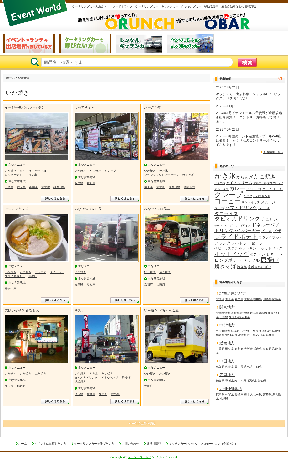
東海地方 (265, 331)
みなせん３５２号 (88, 209)
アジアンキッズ (16, 209)
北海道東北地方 (232, 293)
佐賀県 (229, 394)
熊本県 (248, 394)
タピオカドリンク (86, 377)
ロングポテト (13, 174)
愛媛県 (252, 380)
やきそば (40, 170)
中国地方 (227, 361)
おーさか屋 (152, 107)
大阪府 (160, 284)
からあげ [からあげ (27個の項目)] (244, 177)
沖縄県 (223, 398)
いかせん (10, 373)
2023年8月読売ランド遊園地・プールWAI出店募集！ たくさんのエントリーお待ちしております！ (249, 140)
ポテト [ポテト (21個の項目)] (255, 254)
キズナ (80, 310)
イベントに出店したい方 (50, 443)
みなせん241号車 (157, 209)
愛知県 (91, 183)
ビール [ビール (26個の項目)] (266, 231)
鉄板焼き (80, 381)
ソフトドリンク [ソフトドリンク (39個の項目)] (241, 207)
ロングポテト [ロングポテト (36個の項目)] (228, 260)
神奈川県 (59, 187)
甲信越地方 (223, 331)
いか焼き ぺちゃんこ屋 (161, 310)
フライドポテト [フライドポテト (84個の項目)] (236, 236)
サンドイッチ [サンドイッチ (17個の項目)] (250, 202)
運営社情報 (154, 443)
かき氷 (163, 170)
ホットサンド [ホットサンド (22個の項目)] (249, 248)
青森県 (229, 299)
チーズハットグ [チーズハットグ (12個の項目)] (223, 225)
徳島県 (220, 380)
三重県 (220, 349)
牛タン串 (31, 174)
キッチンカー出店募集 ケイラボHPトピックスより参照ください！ (248, 96)
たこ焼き (95, 170)
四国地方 (227, 375)
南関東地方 (266, 313)
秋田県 (257, 299)
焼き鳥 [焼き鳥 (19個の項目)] (242, 267)
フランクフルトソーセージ (161, 174)
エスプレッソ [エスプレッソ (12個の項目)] (275, 183)
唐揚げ (32, 276)
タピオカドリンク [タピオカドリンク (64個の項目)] (237, 218)
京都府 (148, 284)
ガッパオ (40, 272)
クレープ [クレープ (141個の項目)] (228, 194)
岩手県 (239, 299)
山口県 (257, 367)
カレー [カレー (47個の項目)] (237, 188)
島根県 (229, 367)
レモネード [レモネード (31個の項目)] (272, 254)
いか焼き (10, 170)
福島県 (276, 299)
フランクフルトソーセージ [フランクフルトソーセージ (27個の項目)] (238, 243)
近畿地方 (227, 343)
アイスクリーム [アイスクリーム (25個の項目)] (239, 183)
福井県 (270, 335)
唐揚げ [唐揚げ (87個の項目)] (270, 260)
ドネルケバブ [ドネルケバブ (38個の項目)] (265, 224)
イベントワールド (139, 457)
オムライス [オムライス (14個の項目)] (221, 189)
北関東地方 (223, 313)
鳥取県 (220, 367)
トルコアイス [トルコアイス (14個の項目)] (242, 225)
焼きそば (188, 174)
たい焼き (107, 373)
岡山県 (239, 367)
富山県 (251, 335)
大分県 (257, 394)
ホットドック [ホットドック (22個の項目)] (272, 248)
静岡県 (220, 335)
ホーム (10, 78)
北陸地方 (240, 335)
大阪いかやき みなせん (22, 310)
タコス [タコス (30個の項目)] (264, 207)
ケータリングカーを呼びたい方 (94, 443)
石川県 (260, 335)
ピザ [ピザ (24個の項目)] (277, 231)
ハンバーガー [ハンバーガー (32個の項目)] (247, 230)
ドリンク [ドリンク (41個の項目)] (224, 230)
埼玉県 (21, 187)
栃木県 (21, 386)
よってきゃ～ (85, 107)
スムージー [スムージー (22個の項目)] (270, 202)
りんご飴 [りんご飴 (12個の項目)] (219, 183)
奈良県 (267, 349)
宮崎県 (267, 394)
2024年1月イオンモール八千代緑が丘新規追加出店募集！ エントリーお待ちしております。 (249, 117)
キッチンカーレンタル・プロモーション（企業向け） (203, 443)
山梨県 (33, 187)
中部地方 (227, 325)
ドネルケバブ (109, 377)
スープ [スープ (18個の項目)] (219, 208)
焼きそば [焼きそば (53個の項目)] (225, 266)
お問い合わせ (130, 443)
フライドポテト (15, 276)
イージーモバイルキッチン (25, 107)
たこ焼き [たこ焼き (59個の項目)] (265, 176)
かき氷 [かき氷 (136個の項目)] (225, 176)
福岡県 (220, 394)
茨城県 (235, 313)
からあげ (25, 170)
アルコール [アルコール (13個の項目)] (260, 183)
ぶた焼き (165, 272)
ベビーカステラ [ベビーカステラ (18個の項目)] (226, 248)
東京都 (45, 187)
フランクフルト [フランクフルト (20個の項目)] (270, 237)
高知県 (261, 380)
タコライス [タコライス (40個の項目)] (226, 213)
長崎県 (239, 394)
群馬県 (115, 394)
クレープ (110, 170)
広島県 (248, 367)
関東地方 (189, 187)
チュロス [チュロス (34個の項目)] (269, 218)
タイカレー (57, 272)
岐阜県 (79, 183)
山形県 (267, 299)
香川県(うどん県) (236, 380)
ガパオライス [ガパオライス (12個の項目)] (254, 189)
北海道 (220, 299)
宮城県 (91, 394)
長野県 (244, 331)
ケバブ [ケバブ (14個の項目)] (248, 196)
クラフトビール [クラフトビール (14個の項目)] (272, 189)
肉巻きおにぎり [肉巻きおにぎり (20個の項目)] (259, 267)
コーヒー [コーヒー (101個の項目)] (227, 201)
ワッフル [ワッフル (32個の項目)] (251, 260)
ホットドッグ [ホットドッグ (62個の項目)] (231, 254)
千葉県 (9, 187)
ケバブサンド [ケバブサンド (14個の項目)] (261, 196)
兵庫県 (257, 349)
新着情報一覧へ (273, 152)
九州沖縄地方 (230, 389)
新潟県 (235, 331)
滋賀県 (229, 349)
